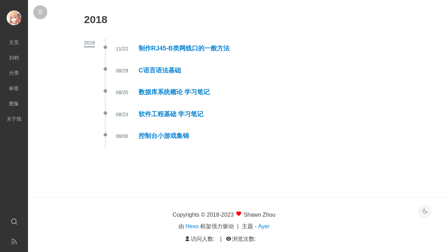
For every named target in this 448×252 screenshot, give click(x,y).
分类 (14, 73)
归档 (14, 58)
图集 (14, 103)
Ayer (264, 226)
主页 (14, 42)
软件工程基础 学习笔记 (171, 114)
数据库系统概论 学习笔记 (174, 92)
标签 (14, 88)
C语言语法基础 (160, 70)
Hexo (192, 226)
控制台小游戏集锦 (164, 135)
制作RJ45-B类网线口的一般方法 (184, 48)
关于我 (14, 119)
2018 (89, 43)
